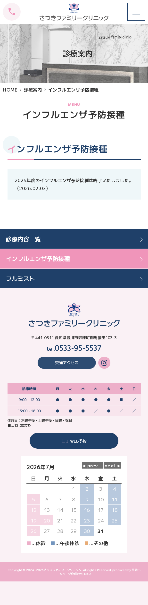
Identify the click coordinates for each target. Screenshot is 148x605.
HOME (10, 89)
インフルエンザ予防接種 (38, 258)
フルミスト (20, 278)
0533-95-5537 (78, 348)
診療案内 (33, 89)
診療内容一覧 (23, 239)
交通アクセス (66, 362)
